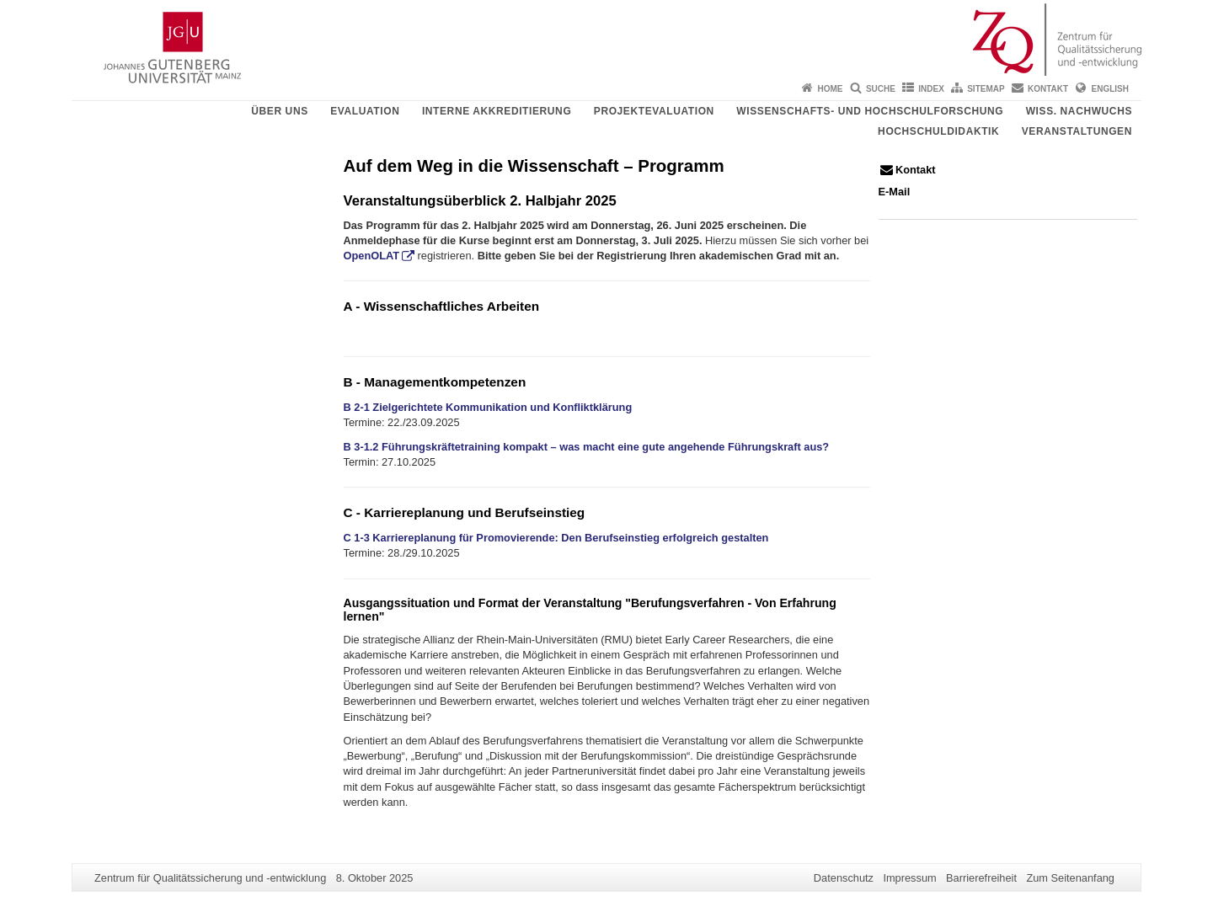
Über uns (279, 111)
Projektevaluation (654, 111)
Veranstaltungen (1077, 131)
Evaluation (364, 111)
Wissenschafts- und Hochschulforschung (869, 111)
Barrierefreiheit (981, 878)
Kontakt (1048, 88)
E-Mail (895, 191)
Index (931, 88)
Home (830, 88)
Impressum (909, 878)
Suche (880, 88)
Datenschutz (844, 878)
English (1110, 88)
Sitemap (985, 88)
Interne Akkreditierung (496, 111)
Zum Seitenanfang (1070, 878)
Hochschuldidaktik (938, 131)
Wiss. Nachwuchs (1079, 111)
